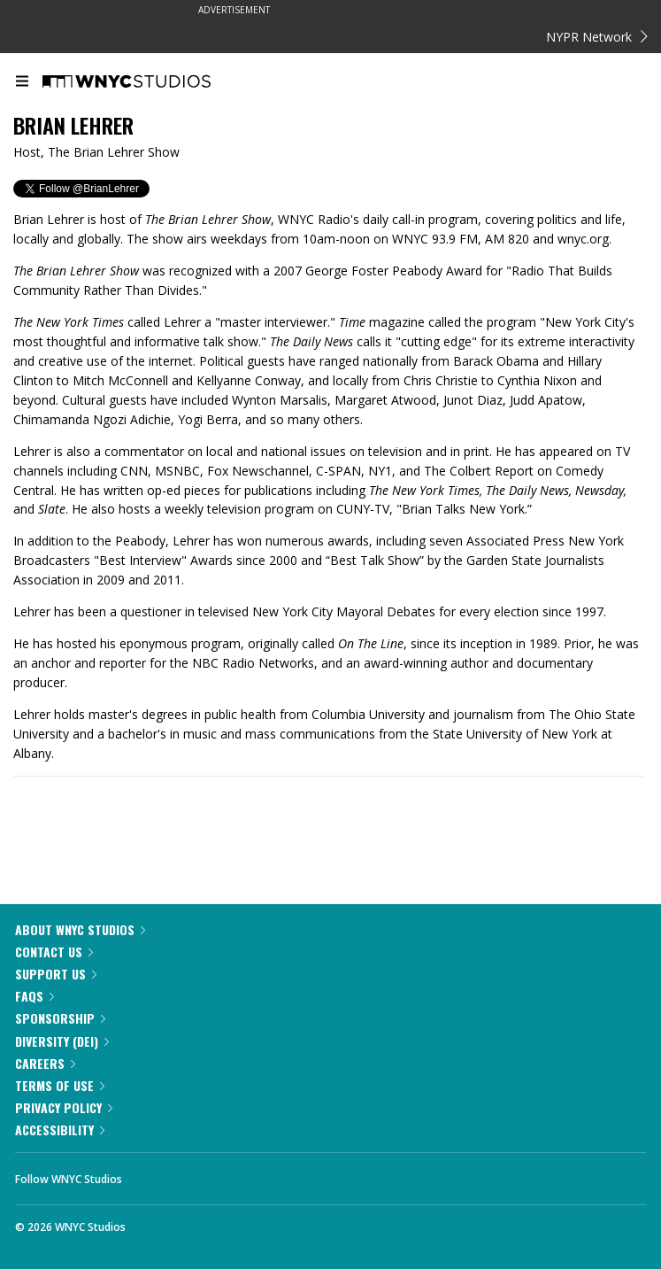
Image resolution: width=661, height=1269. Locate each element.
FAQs (34, 996)
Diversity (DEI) (62, 1041)
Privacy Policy (63, 1107)
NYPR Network (597, 36)
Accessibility (59, 1129)
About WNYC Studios (80, 929)
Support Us (55, 973)
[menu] (22, 82)
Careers (45, 1063)
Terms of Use (59, 1085)
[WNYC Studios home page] (148, 82)
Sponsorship (60, 1018)
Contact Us (54, 951)
